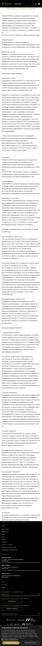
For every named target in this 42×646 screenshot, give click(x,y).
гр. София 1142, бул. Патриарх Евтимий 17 (13, 559)
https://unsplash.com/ (8, 141)
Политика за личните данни (9, 547)
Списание (4, 542)
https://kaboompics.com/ (25, 143)
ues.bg (31, 275)
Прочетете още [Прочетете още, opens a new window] (21, 638)
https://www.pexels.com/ (29, 138)
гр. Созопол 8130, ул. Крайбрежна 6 (11, 575)
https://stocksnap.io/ (21, 141)
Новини (3, 539)
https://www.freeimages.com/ (10, 145)
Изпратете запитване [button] (11, 608)
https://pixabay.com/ (15, 138)
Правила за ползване (7, 544)
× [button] (40, 626)
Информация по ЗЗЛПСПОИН (9, 550)
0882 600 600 (5, 561)
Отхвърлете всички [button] (30, 642)
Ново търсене (5, 529)
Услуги (3, 537)
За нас (3, 534)
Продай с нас (5, 531)
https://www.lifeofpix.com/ (9, 143)
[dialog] (21, 635)
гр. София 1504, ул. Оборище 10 (10, 567)
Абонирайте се (12, 601)
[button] (21, 640)
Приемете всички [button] (11, 642)
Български (4, 584)
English (3, 587)
